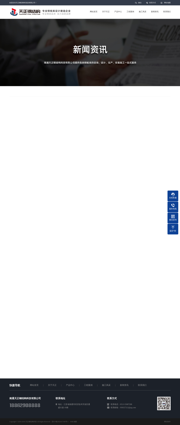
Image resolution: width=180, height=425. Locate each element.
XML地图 (73, 422)
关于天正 (52, 385)
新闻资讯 (124, 385)
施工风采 (106, 385)
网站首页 (34, 385)
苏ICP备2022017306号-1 (60, 422)
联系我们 (142, 385)
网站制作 (167, 422)
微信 (139, 3)
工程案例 (88, 385)
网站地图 (167, 3)
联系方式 (152, 3)
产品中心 (70, 385)
